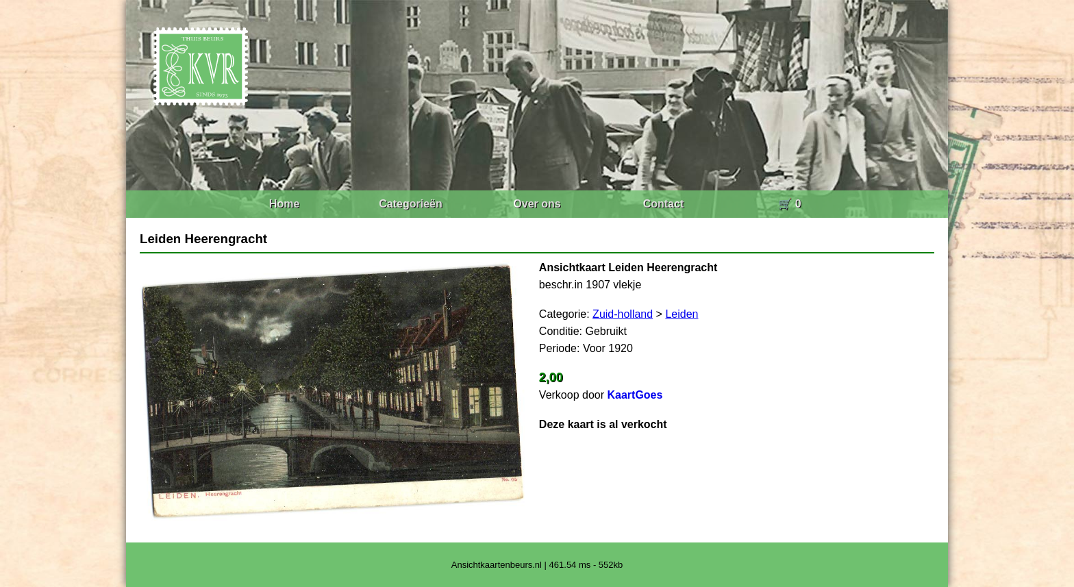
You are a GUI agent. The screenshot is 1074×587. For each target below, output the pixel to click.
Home (284, 204)
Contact (663, 204)
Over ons (536, 204)
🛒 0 (789, 204)
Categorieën (410, 204)
